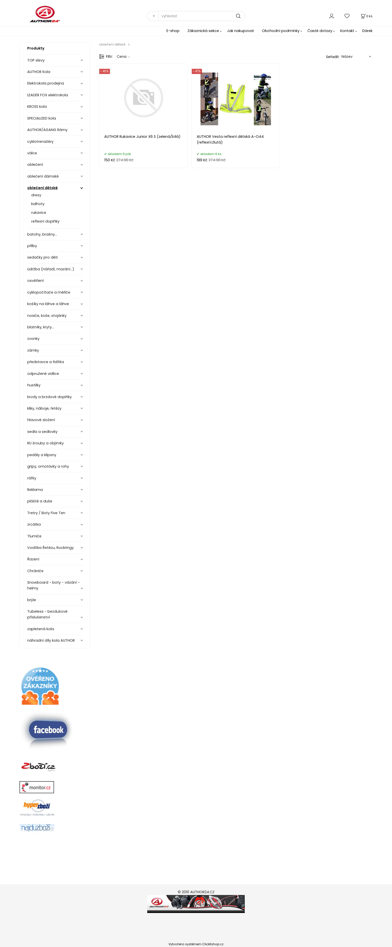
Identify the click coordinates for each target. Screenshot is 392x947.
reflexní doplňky (45, 221)
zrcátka (34, 524)
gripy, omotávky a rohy (48, 466)
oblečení (35, 164)
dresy (36, 195)
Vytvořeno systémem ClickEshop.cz (196, 944)
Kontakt (347, 30)
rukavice (38, 212)
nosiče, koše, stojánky (46, 315)
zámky (33, 350)
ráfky (31, 478)
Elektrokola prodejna (45, 83)
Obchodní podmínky (281, 30)
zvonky (33, 338)
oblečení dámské (43, 176)
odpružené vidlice (43, 373)
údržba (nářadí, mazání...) (50, 269)
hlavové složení (41, 419)
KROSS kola (37, 106)
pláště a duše (39, 501)
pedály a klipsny (41, 454)
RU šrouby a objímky (45, 443)
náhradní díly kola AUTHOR (51, 640)
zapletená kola (40, 628)
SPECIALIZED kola (41, 118)
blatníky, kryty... (40, 327)
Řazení (33, 559)
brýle (31, 599)
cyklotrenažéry (40, 141)
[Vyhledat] (152, 16)
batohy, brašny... (42, 234)
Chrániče (35, 570)
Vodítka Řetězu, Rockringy (50, 547)
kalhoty (37, 203)
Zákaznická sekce (203, 30)
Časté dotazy (320, 30)
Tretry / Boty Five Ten (46, 512)
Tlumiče (34, 536)
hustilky (33, 385)
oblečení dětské (42, 187)
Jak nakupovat (240, 30)
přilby (32, 245)
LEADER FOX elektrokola (47, 95)
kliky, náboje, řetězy (44, 408)
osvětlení (35, 280)
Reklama (35, 489)
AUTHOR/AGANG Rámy (47, 129)
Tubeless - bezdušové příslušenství (47, 614)
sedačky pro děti (42, 257)
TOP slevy (35, 60)
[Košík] (366, 16)
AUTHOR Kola (38, 71)
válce (32, 153)
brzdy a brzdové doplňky (49, 396)
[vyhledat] (201, 16)
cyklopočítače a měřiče (48, 292)
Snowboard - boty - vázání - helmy (53, 585)
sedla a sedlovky (42, 431)
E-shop (173, 30)
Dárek (367, 30)
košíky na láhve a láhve (48, 303)
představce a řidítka (45, 361)
